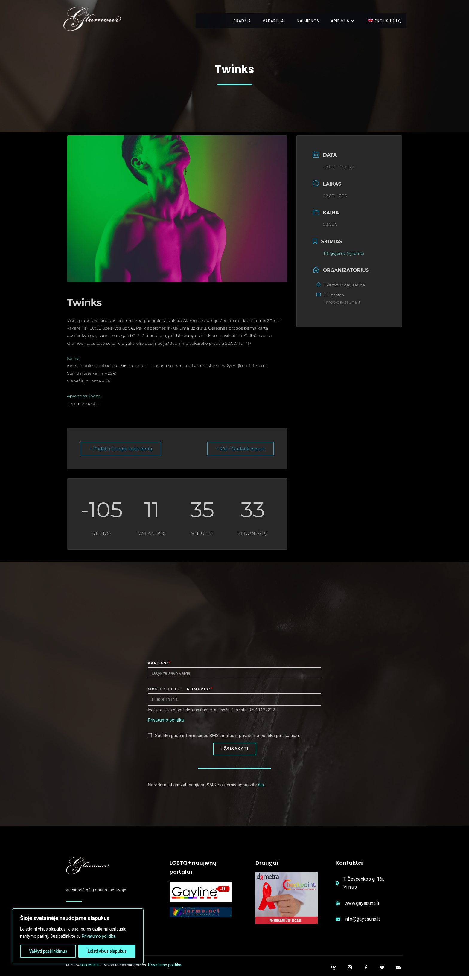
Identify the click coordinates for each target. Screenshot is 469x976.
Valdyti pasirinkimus (48, 951)
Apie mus (341, 20)
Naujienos (304, 20)
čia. (261, 785)
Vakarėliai (269, 20)
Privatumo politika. (99, 936)
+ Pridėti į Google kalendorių (120, 449)
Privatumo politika (166, 720)
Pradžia (235, 20)
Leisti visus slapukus (107, 951)
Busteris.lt (89, 965)
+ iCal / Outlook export (240, 449)
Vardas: (158, 663)
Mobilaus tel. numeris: (179, 689)
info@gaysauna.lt (342, 302)
